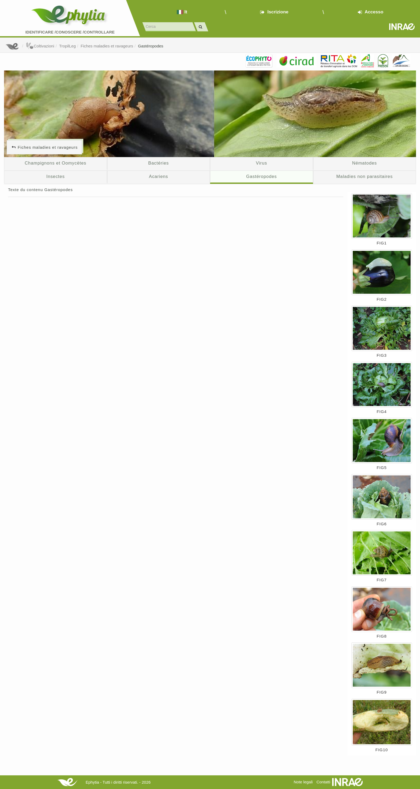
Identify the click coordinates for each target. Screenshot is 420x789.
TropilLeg (67, 46)
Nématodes (364, 163)
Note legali (303, 782)
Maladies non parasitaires (364, 176)
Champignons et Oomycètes (55, 163)
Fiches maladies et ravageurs (107, 46)
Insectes (55, 176)
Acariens (158, 176)
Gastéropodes (150, 46)
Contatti (323, 782)
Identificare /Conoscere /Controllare (70, 32)
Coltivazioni (40, 46)
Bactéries (158, 163)
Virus (261, 163)
